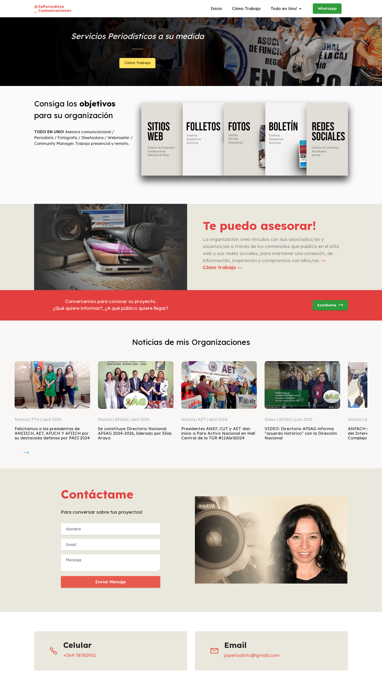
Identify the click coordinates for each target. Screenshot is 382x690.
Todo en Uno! (284, 8)
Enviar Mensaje (111, 581)
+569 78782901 (79, 655)
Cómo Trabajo (246, 8)
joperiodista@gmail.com (251, 655)
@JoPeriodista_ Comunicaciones (52, 8)
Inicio (216, 8)
